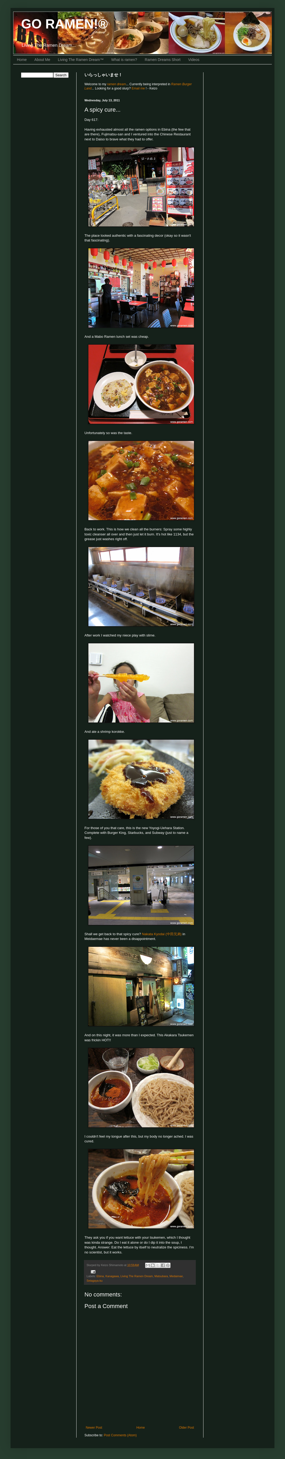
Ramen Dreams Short (162, 60)
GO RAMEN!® (64, 24)
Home (22, 60)
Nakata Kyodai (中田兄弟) (162, 934)
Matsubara (161, 1276)
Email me (139, 88)
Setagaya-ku (95, 1280)
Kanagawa (112, 1276)
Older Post (186, 1427)
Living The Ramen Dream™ (80, 60)
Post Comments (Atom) (120, 1435)
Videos (194, 60)
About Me (42, 60)
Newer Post (94, 1427)
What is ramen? (124, 60)
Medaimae (176, 1276)
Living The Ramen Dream (136, 1276)
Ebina (100, 1276)
